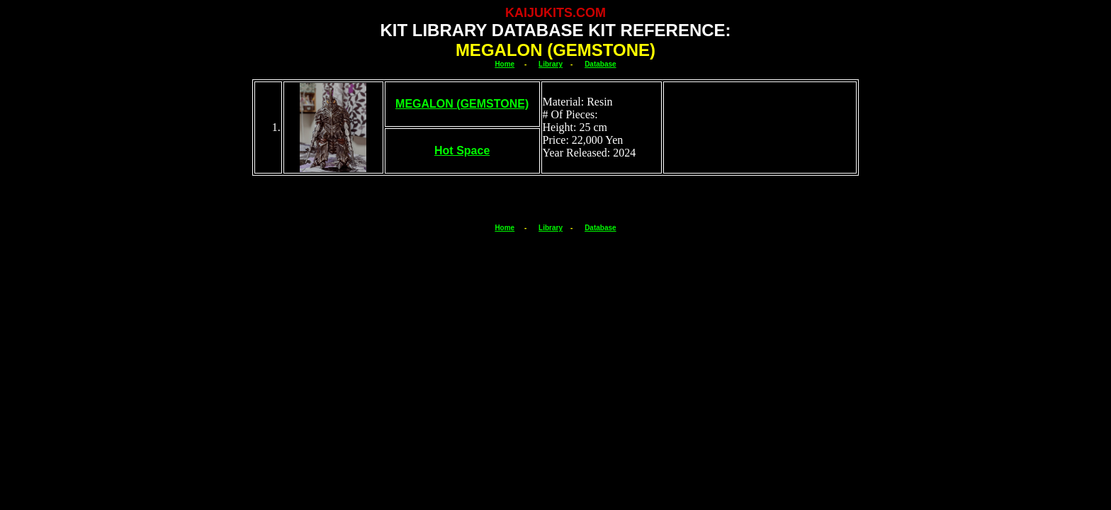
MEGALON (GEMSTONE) (462, 104)
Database (600, 64)
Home (504, 64)
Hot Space (462, 150)
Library (550, 64)
